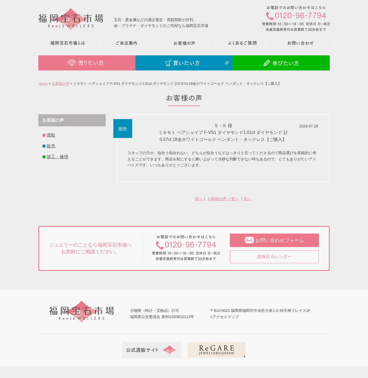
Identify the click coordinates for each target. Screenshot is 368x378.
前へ (199, 199)
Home (43, 84)
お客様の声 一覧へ (223, 199)
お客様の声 (60, 84)
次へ (247, 199)
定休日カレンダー (274, 256)
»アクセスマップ (224, 317)
